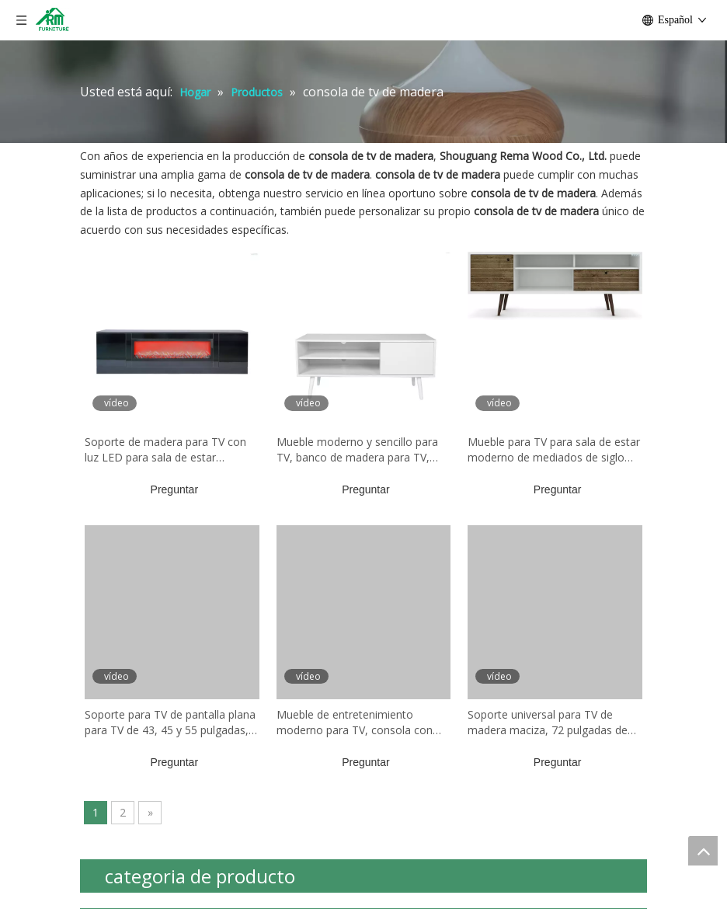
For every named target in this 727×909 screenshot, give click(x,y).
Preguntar (174, 489)
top (703, 850)
